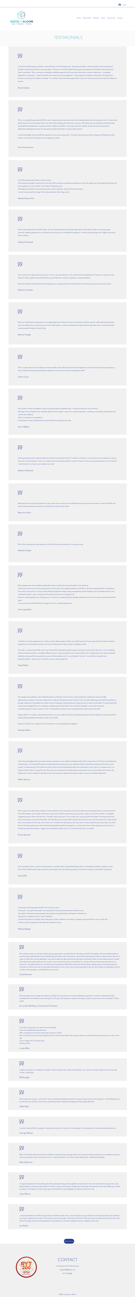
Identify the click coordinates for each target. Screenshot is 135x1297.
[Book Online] (69, 1241)
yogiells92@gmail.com (67, 1270)
